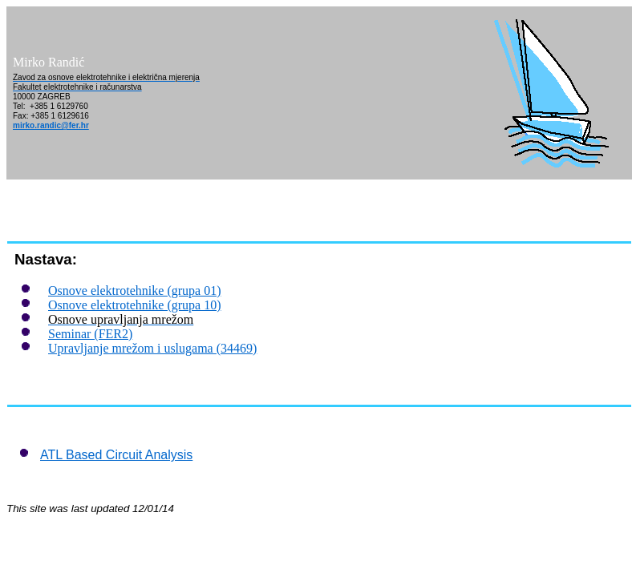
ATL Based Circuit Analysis (116, 455)
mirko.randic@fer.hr (51, 125)
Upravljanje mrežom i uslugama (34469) (152, 348)
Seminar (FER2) (90, 334)
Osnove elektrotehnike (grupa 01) (134, 290)
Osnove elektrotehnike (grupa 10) (134, 305)
